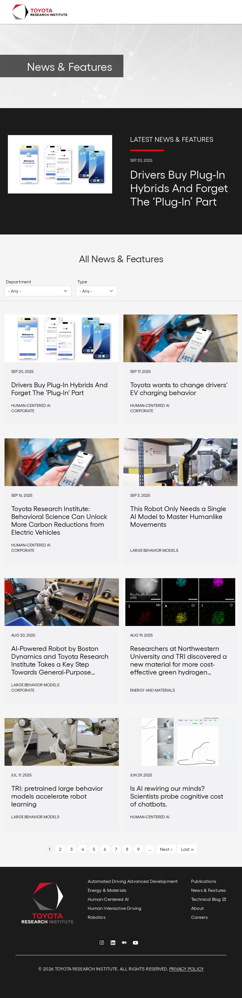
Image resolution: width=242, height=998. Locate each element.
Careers (199, 917)
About (197, 908)
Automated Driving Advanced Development (133, 881)
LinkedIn (113, 943)
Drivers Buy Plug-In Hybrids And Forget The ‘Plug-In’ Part (179, 187)
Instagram (101, 943)
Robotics (96, 917)
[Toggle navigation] (223, 12)
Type (82, 281)
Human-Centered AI (108, 899)
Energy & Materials (107, 890)
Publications (203, 881)
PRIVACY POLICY (186, 968)
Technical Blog (206, 899)
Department (18, 281)
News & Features (208, 890)
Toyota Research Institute (39, 12)
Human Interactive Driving (115, 908)
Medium (124, 943)
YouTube (135, 943)
